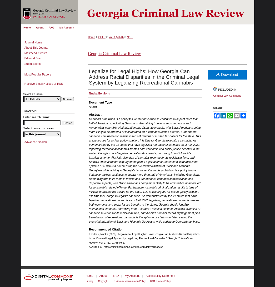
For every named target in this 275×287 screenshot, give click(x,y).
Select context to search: (40, 128)
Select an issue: (33, 94)
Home (91, 37)
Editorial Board (34, 58)
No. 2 (130, 37)
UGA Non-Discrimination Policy (129, 281)
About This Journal (36, 47)
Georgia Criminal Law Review (114, 53)
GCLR (102, 37)
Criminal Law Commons (227, 95)
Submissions (33, 64)
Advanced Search (36, 142)
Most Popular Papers (38, 74)
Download (227, 75)
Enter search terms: (36, 117)
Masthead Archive (36, 53)
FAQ (116, 276)
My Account (132, 276)
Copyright (103, 281)
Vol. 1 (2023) (116, 37)
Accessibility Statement (160, 276)
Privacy (90, 281)
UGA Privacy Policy (160, 281)
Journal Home (33, 42)
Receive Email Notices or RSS (44, 83)
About (103, 276)
